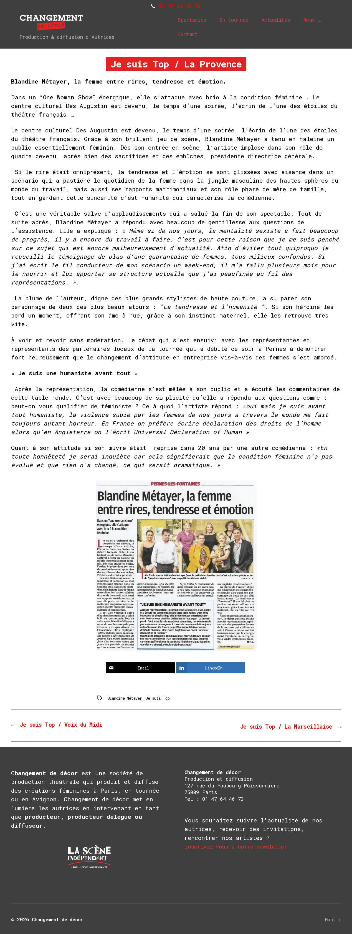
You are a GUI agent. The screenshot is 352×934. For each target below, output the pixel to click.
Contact (190, 34)
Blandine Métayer (123, 698)
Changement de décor (60, 918)
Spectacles (194, 20)
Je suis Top (152, 698)
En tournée (236, 20)
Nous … (314, 20)
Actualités (278, 20)
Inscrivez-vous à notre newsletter (241, 845)
